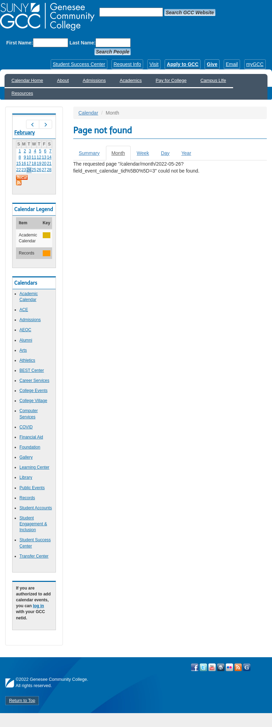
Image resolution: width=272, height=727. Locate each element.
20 (44, 163)
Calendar (88, 113)
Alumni (25, 340)
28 (49, 169)
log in (38, 605)
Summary (89, 153)
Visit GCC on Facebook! (194, 667)
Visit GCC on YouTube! (212, 667)
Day (165, 153)
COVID (26, 427)
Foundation (29, 447)
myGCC (255, 64)
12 (39, 157)
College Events (33, 390)
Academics (131, 80)
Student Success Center (79, 64)
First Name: (19, 42)
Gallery (26, 457)
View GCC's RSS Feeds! (238, 667)
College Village (33, 400)
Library (25, 477)
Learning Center (34, 467)
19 (39, 163)
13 (44, 157)
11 (34, 157)
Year (186, 153)
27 (44, 169)
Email (232, 64)
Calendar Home (27, 80)
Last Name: (82, 42)
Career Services (34, 380)
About (63, 80)
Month (121, 155)
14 (49, 157)
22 (18, 169)
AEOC (25, 329)
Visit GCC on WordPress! (220, 667)
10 (28, 157)
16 (23, 163)
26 (39, 169)
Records (27, 497)
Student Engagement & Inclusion (33, 524)
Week (143, 153)
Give (212, 64)
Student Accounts (35, 507)
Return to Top (22, 700)
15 (18, 163)
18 (34, 163)
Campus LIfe (213, 80)
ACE (23, 309)
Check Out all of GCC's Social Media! (246, 667)
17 (28, 163)
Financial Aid (31, 437)
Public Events (32, 487)
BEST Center (31, 370)
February (24, 132)
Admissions (94, 80)
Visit (153, 64)
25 (34, 169)
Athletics (27, 360)
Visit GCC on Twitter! (203, 667)
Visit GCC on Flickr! (229, 667)
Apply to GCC (182, 64)
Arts (23, 350)
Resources (22, 93)
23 (23, 169)
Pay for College (171, 80)
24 (28, 169)
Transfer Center (34, 556)
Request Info (127, 64)
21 (49, 163)
